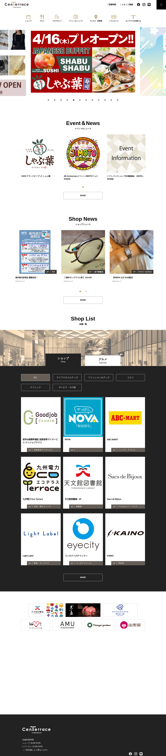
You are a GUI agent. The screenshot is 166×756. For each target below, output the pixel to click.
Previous (26, 61)
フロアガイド (57, 21)
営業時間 (112, 5)
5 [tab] (73, 100)
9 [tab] (98, 100)
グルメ (42, 21)
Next (140, 61)
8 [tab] (92, 100)
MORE (83, 196)
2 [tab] (54, 100)
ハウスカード (113, 21)
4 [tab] (67, 100)
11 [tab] (111, 100)
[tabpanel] (83, 61)
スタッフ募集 (127, 5)
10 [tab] (105, 100)
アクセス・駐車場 (96, 21)
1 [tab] (48, 100)
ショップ (28, 21)
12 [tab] (117, 100)
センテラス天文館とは (133, 21)
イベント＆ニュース (76, 21)
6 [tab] (80, 100)
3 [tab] (61, 100)
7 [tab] (86, 100)
